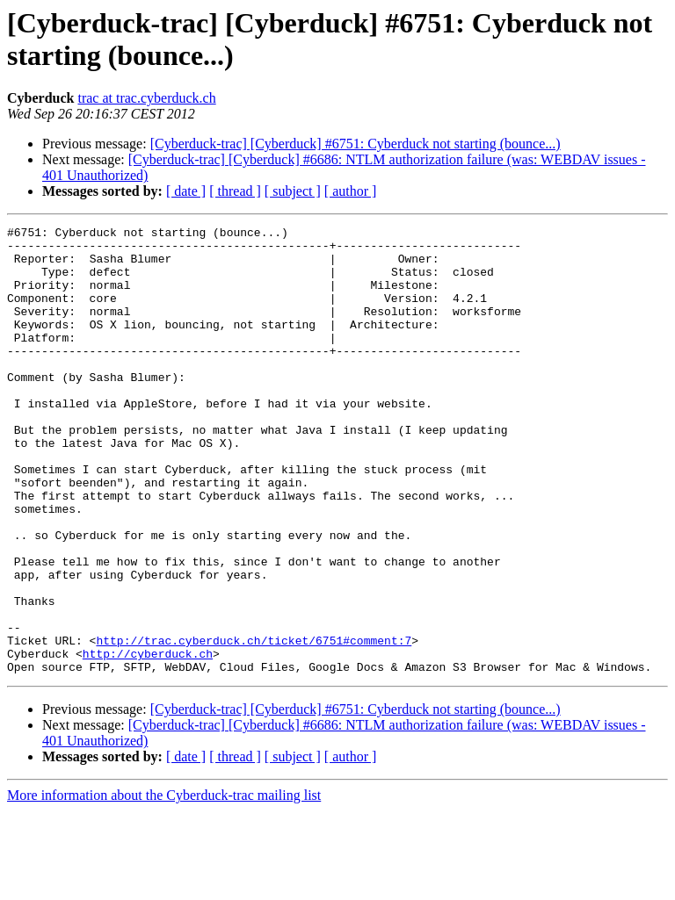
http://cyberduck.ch (148, 740)
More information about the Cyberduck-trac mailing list (164, 884)
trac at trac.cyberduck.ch (146, 97)
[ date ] (186, 191)
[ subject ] (293, 191)
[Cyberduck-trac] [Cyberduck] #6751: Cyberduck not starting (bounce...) (355, 143)
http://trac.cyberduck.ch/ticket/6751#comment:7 (253, 724)
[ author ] (350, 191)
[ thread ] (235, 191)
